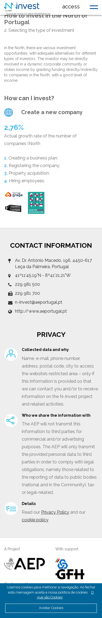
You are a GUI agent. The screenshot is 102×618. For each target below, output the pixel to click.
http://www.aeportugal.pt (41, 311)
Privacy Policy (55, 512)
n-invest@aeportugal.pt (38, 302)
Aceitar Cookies (51, 608)
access (71, 6)
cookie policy (35, 519)
